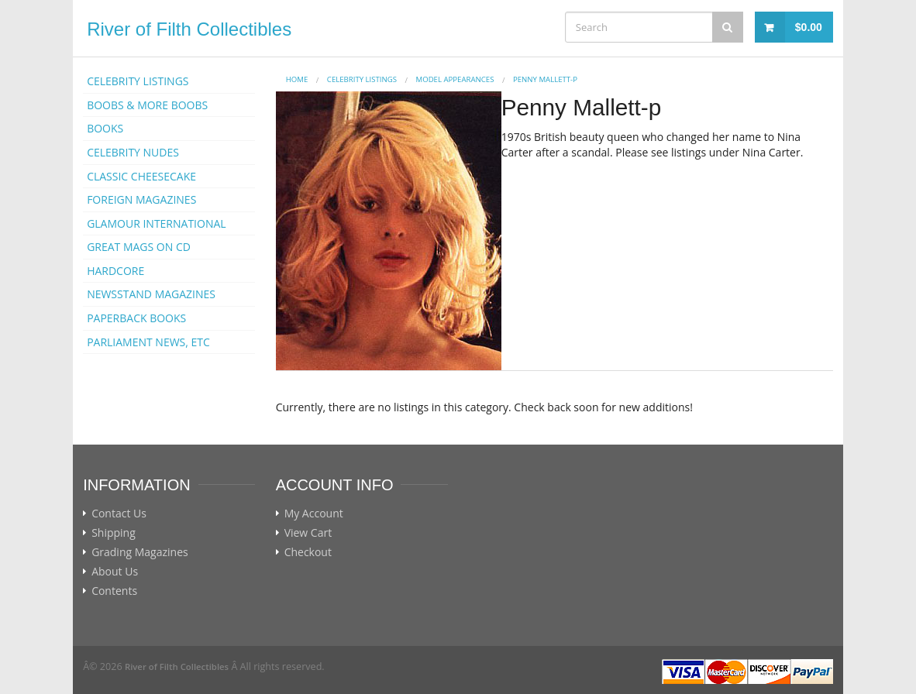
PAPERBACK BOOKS (136, 318)
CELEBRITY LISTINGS (137, 81)
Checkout (308, 552)
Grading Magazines (139, 552)
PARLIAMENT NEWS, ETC (148, 342)
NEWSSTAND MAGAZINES (151, 294)
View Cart (308, 533)
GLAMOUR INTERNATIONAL (156, 223)
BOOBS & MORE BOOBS (147, 105)
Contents (114, 591)
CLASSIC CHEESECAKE (141, 176)
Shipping (113, 533)
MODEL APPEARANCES (455, 79)
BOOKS (105, 128)
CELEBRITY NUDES (133, 152)
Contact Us (118, 513)
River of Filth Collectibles (189, 29)
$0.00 (808, 27)
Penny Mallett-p (545, 79)
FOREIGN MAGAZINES (141, 199)
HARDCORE (115, 270)
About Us (114, 572)
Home (297, 79)
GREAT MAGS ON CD (139, 246)
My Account (313, 513)
